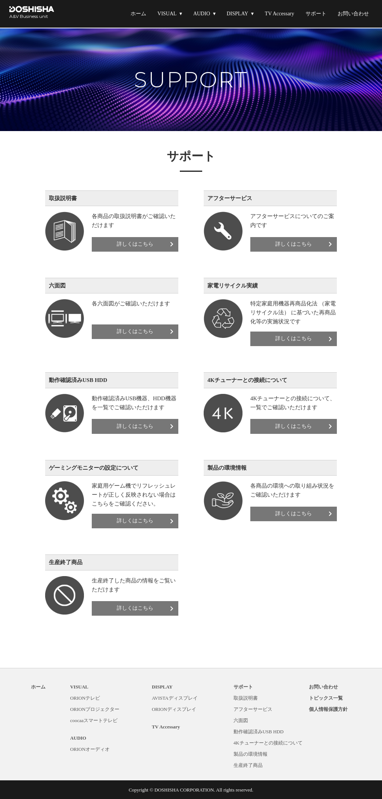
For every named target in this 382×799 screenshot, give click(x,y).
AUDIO (201, 13)
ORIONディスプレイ (174, 709)
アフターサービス (253, 709)
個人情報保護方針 (328, 709)
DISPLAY (237, 13)
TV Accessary (279, 13)
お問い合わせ (353, 13)
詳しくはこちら (146, 244)
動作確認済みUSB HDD (259, 731)
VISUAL (166, 13)
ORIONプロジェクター (94, 709)
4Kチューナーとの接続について (268, 743)
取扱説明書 (246, 698)
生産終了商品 (248, 765)
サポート (316, 13)
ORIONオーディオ (90, 749)
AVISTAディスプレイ (175, 698)
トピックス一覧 (326, 698)
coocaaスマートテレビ (94, 720)
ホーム (138, 13)
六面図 (241, 720)
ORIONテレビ (85, 698)
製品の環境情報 (250, 754)
